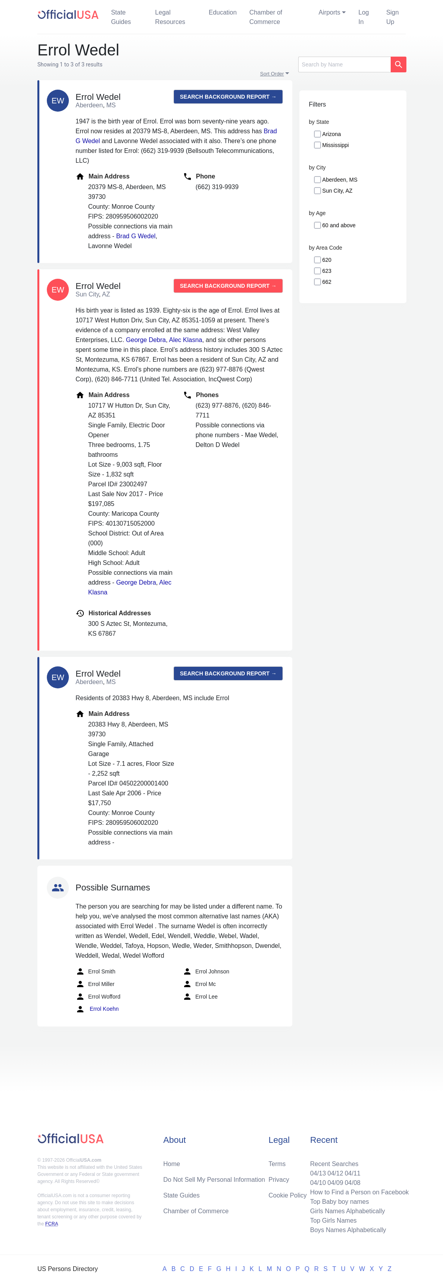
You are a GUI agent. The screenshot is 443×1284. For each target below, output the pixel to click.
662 (326, 281)
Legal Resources (170, 17)
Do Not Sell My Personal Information (214, 1179)
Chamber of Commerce (265, 17)
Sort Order (272, 74)
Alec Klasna (185, 340)
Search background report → (228, 97)
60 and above (339, 225)
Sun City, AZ (337, 190)
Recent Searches (334, 1164)
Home (171, 1164)
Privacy (279, 1179)
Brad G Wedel (135, 236)
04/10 (318, 1182)
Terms (277, 1164)
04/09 (335, 1182)
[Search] (344, 64)
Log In (363, 17)
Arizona (331, 134)
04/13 (318, 1173)
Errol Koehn (97, 1009)
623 (326, 270)
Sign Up (392, 17)
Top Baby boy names (339, 1201)
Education (222, 12)
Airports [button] (329, 12)
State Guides (121, 17)
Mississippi (335, 145)
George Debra (146, 340)
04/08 (352, 1182)
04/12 (335, 1173)
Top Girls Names (333, 1220)
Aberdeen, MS (340, 179)
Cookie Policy (288, 1195)
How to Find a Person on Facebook (359, 1192)
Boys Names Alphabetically (348, 1230)
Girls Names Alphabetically (347, 1211)
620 (326, 259)
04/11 (352, 1173)
